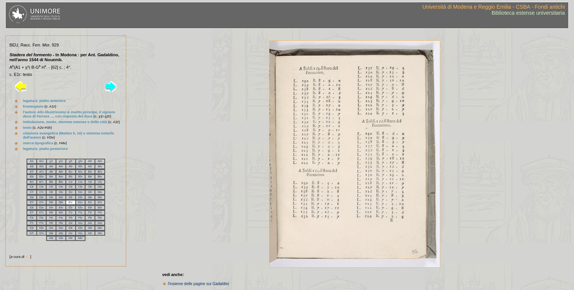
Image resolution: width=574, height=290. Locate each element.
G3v (41, 228)
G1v (80, 223)
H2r (90, 233)
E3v (41, 207)
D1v (80, 192)
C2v (99, 181)
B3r (32, 176)
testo (27, 127)
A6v (100, 166)
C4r (51, 186)
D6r (90, 197)
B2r (90, 171)
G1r (70, 223)
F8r (51, 223)
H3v (61, 238)
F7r (32, 223)
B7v (41, 181)
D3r (32, 197)
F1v (80, 212)
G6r (90, 228)
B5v (80, 176)
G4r (51, 228)
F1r (71, 212)
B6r (90, 176)
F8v (61, 223)
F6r (90, 217)
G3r (32, 228)
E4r (51, 207)
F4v (61, 217)
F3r (32, 217)
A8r (51, 171)
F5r (71, 217)
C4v (61, 186)
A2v (100, 161)
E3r (32, 207)
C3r (32, 186)
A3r (32, 166)
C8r (51, 192)
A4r (51, 166)
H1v (80, 233)
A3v (41, 166)
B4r (51, 176)
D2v (99, 192)
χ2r (70, 161)
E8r (51, 212)
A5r (71, 166)
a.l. (27, 257)
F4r (51, 217)
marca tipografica (38, 143)
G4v (61, 228)
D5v (80, 197)
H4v (80, 238)
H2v (99, 233)
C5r (71, 186)
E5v (80, 207)
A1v (41, 161)
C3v (41, 186)
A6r (90, 166)
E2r (90, 202)
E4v (61, 207)
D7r (32, 202)
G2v (99, 223)
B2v (100, 171)
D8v (61, 202)
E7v (41, 212)
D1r (71, 192)
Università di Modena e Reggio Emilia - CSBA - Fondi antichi (493, 7)
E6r (90, 207)
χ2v (80, 161)
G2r (90, 223)
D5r (71, 197)
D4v (61, 197)
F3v (41, 217)
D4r (51, 197)
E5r (71, 207)
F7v (41, 223)
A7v (41, 171)
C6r (90, 186)
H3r (51, 238)
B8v (61, 181)
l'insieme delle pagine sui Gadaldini (198, 284)
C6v (99, 186)
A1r (32, 161)
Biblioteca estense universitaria (528, 13)
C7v (41, 192)
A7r (32, 171)
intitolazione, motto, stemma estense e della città (65, 122)
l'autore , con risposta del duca (69, 114)
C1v (80, 181)
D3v (41, 197)
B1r (71, 171)
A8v (61, 171)
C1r (71, 181)
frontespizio (33, 106)
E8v (61, 212)
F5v (80, 217)
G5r (71, 228)
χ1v (61, 161)
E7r (32, 212)
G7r (32, 233)
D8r (51, 202)
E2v (100, 202)
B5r (71, 176)
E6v (100, 207)
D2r (90, 192)
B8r (51, 181)
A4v (61, 166)
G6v (99, 228)
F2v (100, 212)
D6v (99, 197)
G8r (51, 233)
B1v (80, 171)
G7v (41, 233)
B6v (100, 176)
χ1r (51, 161)
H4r (71, 238)
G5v (80, 228)
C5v (80, 186)
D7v (41, 202)
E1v (80, 202)
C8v (61, 192)
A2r (90, 161)
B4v (61, 176)
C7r (32, 192)
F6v (100, 217)
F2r (90, 212)
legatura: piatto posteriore (45, 149)
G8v (61, 233)
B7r (32, 181)
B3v (41, 176)
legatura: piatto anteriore (44, 101)
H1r (71, 233)
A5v (80, 166)
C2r (90, 181)
